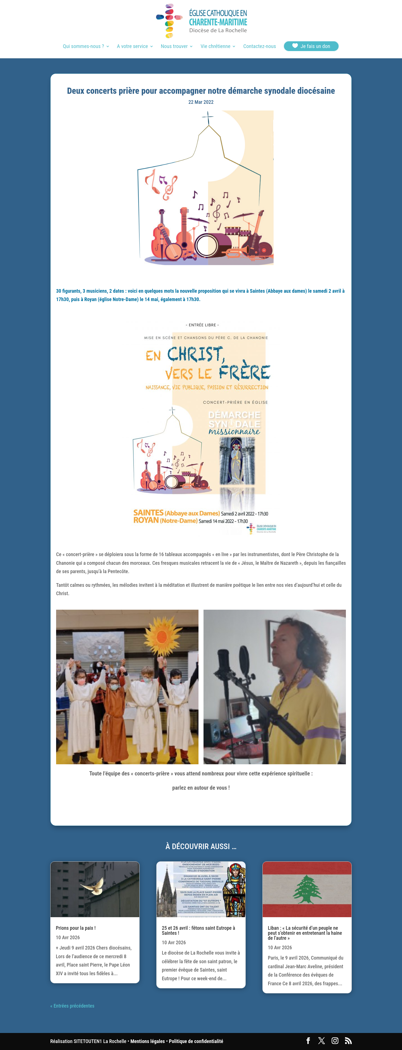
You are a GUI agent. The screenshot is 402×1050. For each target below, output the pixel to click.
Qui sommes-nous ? (83, 46)
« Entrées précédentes (72, 1006)
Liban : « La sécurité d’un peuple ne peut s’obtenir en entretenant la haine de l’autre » (305, 933)
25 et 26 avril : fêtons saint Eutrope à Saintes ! (198, 930)
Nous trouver (174, 46)
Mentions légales (147, 1041)
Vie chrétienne (215, 46)
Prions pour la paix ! (75, 928)
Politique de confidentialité (196, 1041)
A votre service (132, 46)
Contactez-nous (259, 46)
